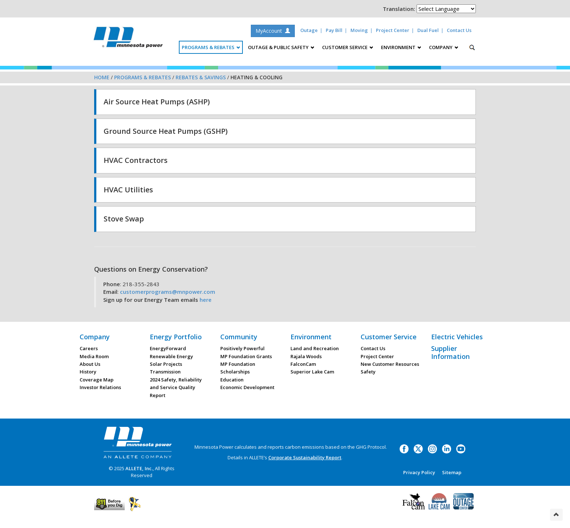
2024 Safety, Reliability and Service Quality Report (176, 387)
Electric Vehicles (457, 336)
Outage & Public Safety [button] (281, 47)
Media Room (94, 356)
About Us (90, 364)
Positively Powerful (242, 348)
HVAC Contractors (136, 160)
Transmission (165, 371)
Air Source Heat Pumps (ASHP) (157, 102)
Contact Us (459, 30)
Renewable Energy (171, 356)
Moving (359, 30)
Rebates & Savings (201, 77)
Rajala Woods (306, 356)
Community (238, 336)
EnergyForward (168, 348)
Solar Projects (166, 364)
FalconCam (303, 364)
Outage (309, 30)
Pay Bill (334, 30)
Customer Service (389, 336)
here (206, 299)
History (88, 371)
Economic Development (247, 387)
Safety (368, 371)
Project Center (392, 30)
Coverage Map (96, 379)
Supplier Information (450, 352)
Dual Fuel (428, 30)
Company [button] (443, 47)
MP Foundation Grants (246, 356)
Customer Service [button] (347, 47)
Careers (89, 348)
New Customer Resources (390, 364)
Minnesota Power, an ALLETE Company (128, 39)
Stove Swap (124, 219)
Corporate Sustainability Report (304, 457)
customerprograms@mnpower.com (167, 291)
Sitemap (451, 472)
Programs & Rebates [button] (211, 47)
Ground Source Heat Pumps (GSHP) (166, 131)
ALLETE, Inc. (139, 468)
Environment (311, 336)
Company (95, 336)
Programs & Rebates (142, 77)
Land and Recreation (314, 348)
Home (101, 77)
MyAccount (273, 30)
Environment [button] (401, 47)
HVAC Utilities (128, 190)
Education (232, 379)
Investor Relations (100, 387)
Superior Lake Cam (312, 371)
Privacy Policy (419, 472)
